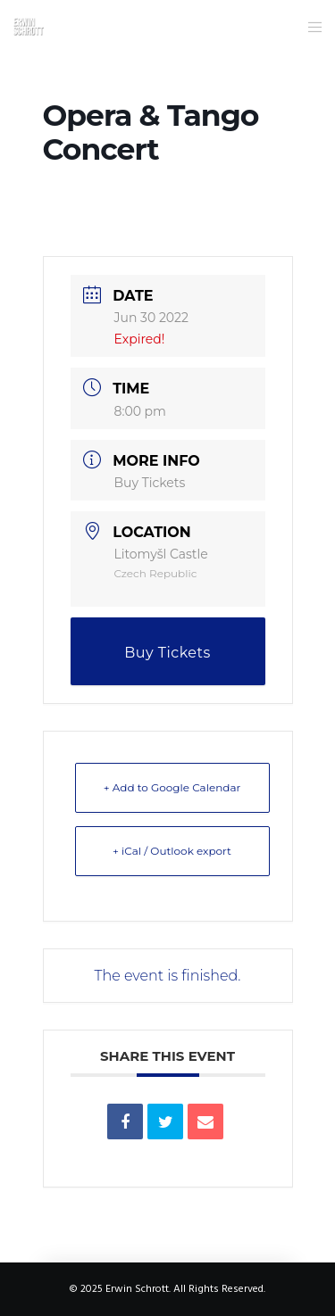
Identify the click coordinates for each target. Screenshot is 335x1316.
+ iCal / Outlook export (172, 850)
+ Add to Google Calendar (172, 787)
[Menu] (309, 27)
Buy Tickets (150, 483)
